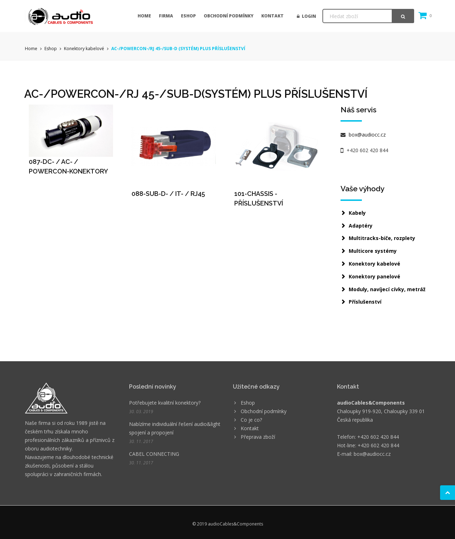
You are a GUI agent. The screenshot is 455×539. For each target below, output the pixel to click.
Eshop (188, 16)
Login (306, 16)
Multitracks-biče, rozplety (382, 238)
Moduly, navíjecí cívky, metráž (387, 289)
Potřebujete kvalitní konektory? (164, 402)
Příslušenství (365, 301)
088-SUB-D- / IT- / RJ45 (168, 193)
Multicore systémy (373, 250)
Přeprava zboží (258, 436)
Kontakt (272, 16)
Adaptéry (361, 225)
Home (144, 16)
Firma (166, 16)
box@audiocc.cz (366, 134)
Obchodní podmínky (228, 16)
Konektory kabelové (84, 49)
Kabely (357, 212)
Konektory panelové (374, 276)
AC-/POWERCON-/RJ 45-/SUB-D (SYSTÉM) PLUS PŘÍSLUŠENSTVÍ (178, 49)
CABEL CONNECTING (154, 453)
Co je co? (251, 419)
